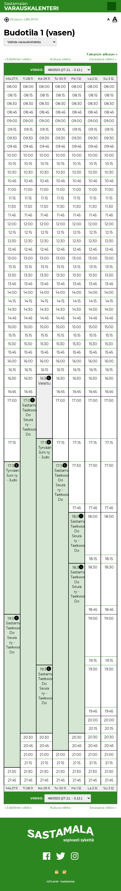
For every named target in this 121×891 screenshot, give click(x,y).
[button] (111, 6)
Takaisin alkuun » (101, 54)
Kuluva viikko (60, 59)
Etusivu (15, 19)
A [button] (108, 19)
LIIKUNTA (31, 19)
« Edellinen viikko (18, 59)
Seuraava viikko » (103, 59)
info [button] (49, 378)
